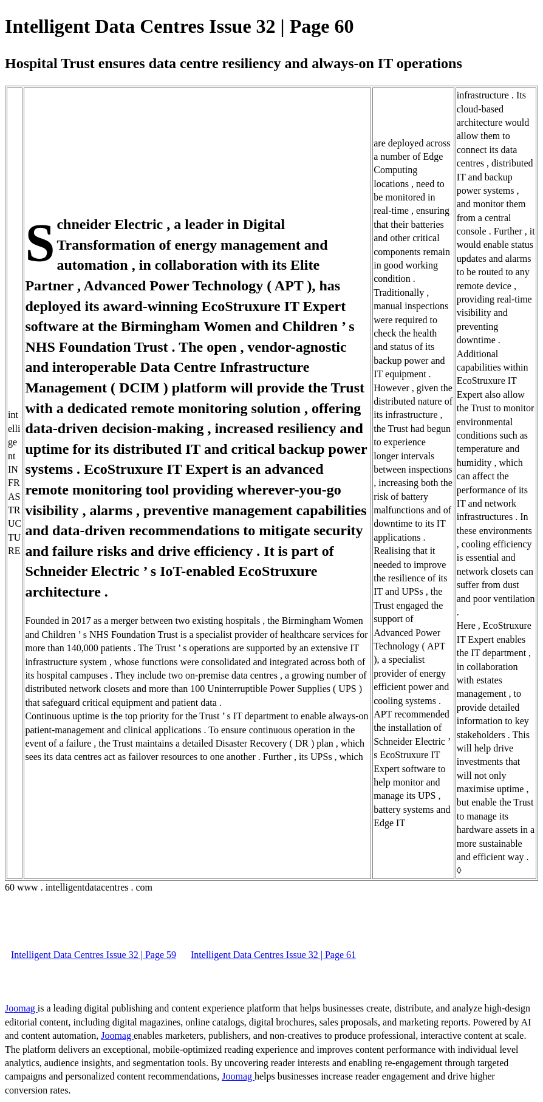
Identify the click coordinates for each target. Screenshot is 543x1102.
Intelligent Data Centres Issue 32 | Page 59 (93, 955)
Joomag (21, 1008)
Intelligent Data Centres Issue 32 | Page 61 (273, 955)
